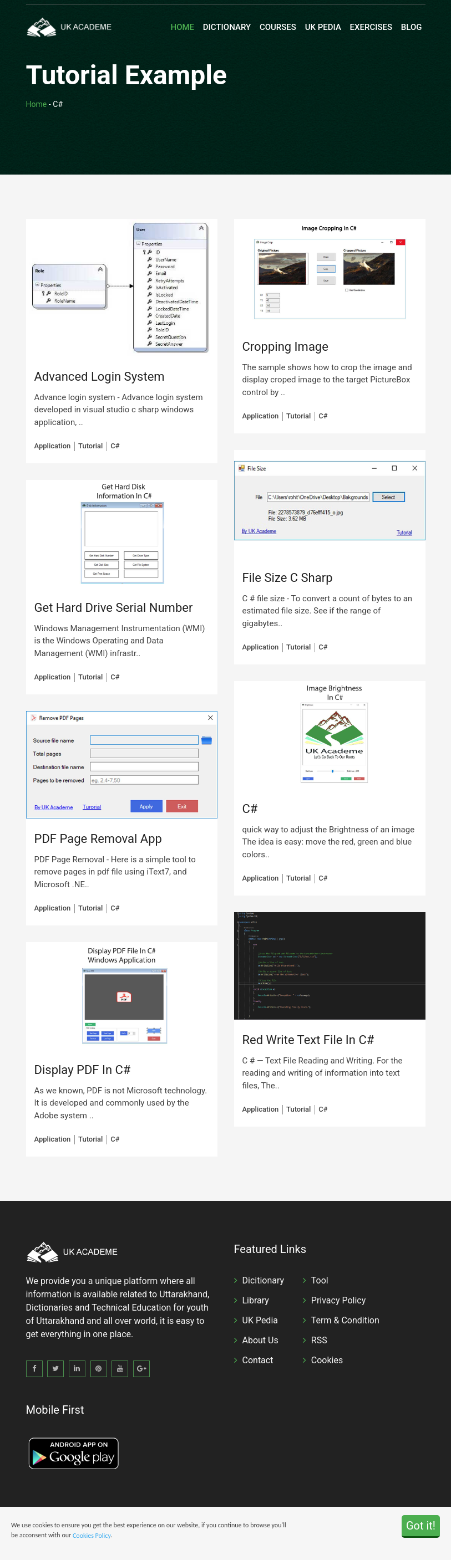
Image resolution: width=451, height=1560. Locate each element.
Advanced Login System (99, 376)
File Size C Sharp (287, 578)
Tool (319, 1280)
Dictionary (227, 27)
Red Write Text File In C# (308, 1040)
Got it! (420, 1526)
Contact (257, 1360)
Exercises (371, 27)
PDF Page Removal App (98, 839)
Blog (411, 27)
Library (255, 1300)
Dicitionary (263, 1280)
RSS (319, 1340)
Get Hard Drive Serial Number (113, 608)
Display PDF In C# (82, 1070)
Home (183, 27)
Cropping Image (285, 347)
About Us (260, 1340)
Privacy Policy (338, 1300)
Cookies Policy (92, 1536)
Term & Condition (345, 1320)
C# (250, 809)
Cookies (327, 1360)
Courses (278, 27)
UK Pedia (323, 27)
